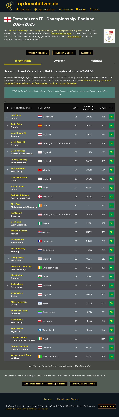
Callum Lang (17, 284)
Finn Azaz (15, 204)
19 (111, 116)
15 (111, 143)
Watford (15, 358)
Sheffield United (26, 340)
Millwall (14, 233)
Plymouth (32, 207)
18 (111, 125)
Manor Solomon (19, 301)
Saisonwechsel (38, 52)
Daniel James (18, 186)
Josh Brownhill (18, 133)
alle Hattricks (74, 36)
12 (111, 169)
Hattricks (96, 60)
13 (111, 152)
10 (111, 285)
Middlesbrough (18, 162)
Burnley (15, 136)
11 (111, 258)
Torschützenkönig (17, 30)
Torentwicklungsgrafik (83, 383)
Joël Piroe (16, 115)
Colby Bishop (17, 257)
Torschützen (23, 60)
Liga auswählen (45, 9)
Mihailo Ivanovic (19, 230)
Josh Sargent (18, 141)
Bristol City (17, 171)
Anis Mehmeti (18, 168)
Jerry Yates (17, 293)
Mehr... (94, 9)
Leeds (14, 118)
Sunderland (17, 242)
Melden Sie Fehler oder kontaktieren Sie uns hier (26, 409)
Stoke (14, 340)
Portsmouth (17, 260)
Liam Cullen (17, 275)
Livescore (66, 9)
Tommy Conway (19, 159)
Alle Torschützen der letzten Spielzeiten (44, 383)
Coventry (15, 216)
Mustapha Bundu (19, 310)
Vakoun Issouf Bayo (21, 355)
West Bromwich (19, 224)
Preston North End (20, 198)
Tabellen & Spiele (64, 52)
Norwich (15, 127)
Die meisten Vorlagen (61, 33)
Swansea (15, 278)
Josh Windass (18, 150)
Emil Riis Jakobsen (20, 195)
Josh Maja (16, 221)
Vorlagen (59, 60)
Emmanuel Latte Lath (21, 266)
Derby (14, 296)
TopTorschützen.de (37, 3)
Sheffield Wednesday (22, 153)
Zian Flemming (18, 248)
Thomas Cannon (19, 337)
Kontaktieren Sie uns (67, 399)
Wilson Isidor (17, 239)
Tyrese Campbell (19, 346)
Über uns (47, 399)
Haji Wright (16, 213)
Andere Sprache (106, 406)
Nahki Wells (17, 319)
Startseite (23, 9)
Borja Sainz (16, 124)
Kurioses (86, 52)
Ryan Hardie (17, 328)
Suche (81, 9)
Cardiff (14, 180)
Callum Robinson (19, 177)
